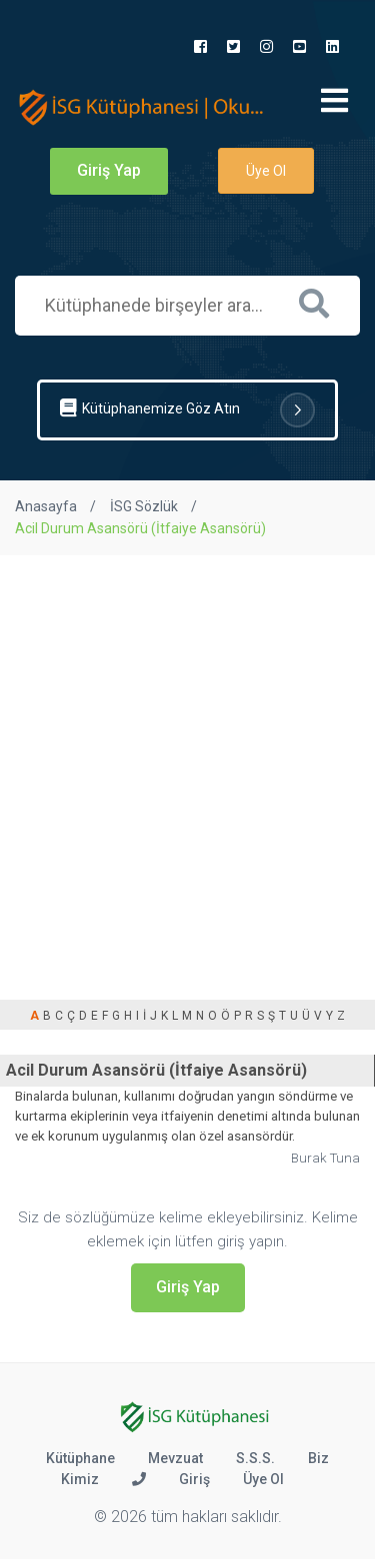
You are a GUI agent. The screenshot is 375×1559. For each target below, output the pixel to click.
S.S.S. (255, 1458)
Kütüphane (80, 1458)
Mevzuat (175, 1458)
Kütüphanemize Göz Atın (187, 409)
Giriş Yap (109, 170)
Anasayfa (46, 506)
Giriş (194, 1479)
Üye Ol (266, 171)
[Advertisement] (187, 752)
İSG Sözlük (144, 506)
